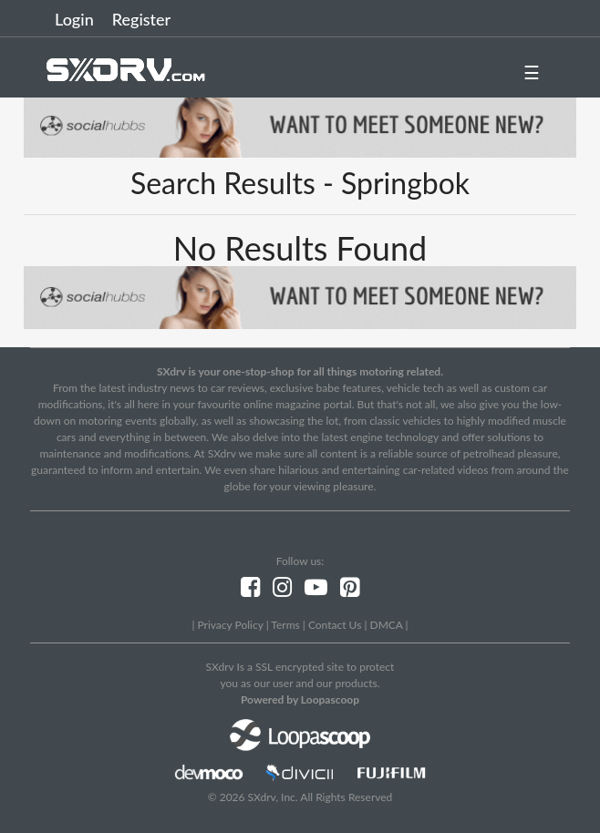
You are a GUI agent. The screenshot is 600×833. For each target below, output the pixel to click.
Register (141, 19)
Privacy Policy (230, 625)
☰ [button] (531, 72)
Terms (285, 625)
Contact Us (334, 625)
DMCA (386, 625)
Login (74, 19)
